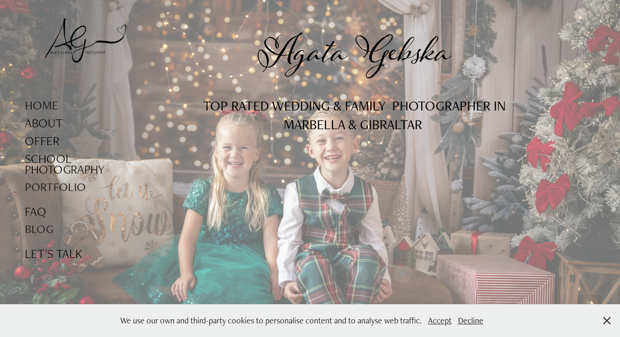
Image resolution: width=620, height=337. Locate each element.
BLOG (39, 229)
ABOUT (44, 123)
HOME (41, 105)
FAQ (35, 211)
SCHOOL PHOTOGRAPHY (65, 163)
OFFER (42, 140)
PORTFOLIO (55, 187)
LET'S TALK (53, 253)
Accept (440, 320)
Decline (470, 320)
